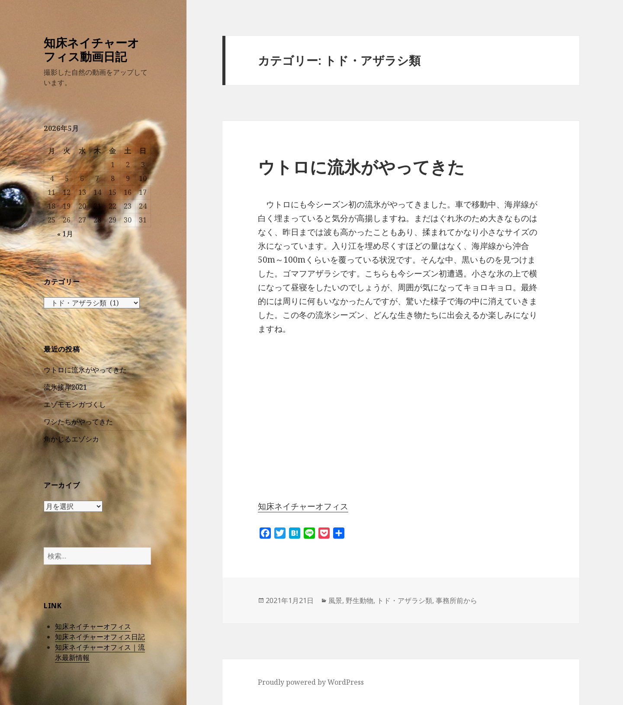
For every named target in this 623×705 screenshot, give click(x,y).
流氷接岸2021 (65, 387)
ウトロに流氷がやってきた (85, 370)
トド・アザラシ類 (404, 600)
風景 (335, 600)
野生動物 (359, 600)
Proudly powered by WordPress (311, 682)
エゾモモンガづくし (75, 404)
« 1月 (65, 233)
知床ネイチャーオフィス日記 (100, 636)
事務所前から (456, 600)
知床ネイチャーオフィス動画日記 (91, 49)
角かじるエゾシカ (71, 439)
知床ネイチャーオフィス (93, 626)
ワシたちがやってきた (78, 421)
